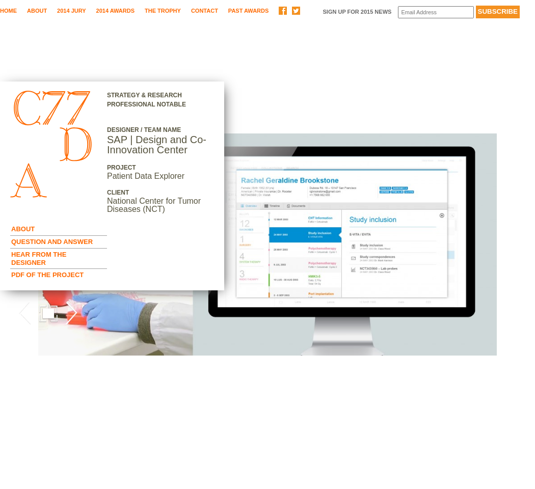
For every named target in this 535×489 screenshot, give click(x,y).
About (37, 11)
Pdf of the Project (47, 275)
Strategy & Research (144, 95)
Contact (204, 11)
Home (8, 11)
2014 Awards (115, 11)
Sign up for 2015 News (357, 12)
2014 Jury (71, 11)
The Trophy (163, 11)
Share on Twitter (296, 11)
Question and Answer (52, 242)
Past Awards (248, 11)
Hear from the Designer (38, 258)
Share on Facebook (283, 11)
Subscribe (498, 11)
